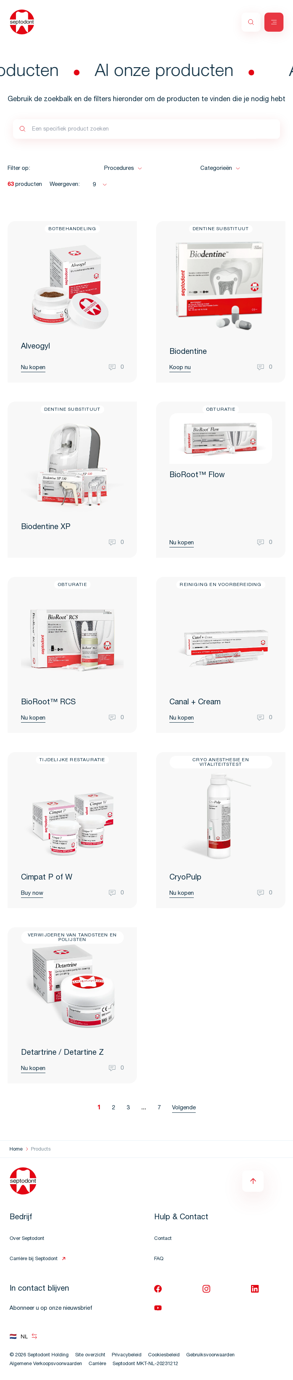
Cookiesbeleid (164, 1355)
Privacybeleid (127, 1355)
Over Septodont (27, 1238)
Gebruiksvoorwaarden (210, 1355)
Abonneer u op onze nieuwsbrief (51, 1308)
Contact (163, 1238)
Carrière (97, 1364)
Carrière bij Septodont (34, 1259)
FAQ (158, 1259)
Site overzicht (90, 1355)
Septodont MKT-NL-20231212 (145, 1364)
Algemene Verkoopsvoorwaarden (46, 1364)
